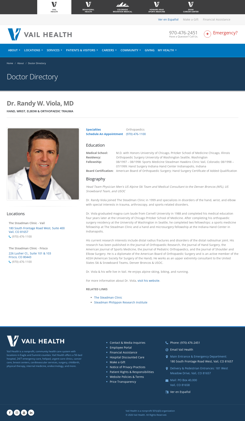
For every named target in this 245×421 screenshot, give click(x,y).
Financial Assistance (216, 19)
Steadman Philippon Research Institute (120, 302)
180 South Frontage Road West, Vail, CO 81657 (201, 361)
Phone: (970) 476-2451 (185, 343)
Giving (150, 50)
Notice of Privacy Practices (127, 367)
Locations (32, 50)
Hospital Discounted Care (127, 357)
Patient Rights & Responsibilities (132, 372)
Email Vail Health (181, 349)
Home (10, 63)
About (13, 50)
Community (129, 50)
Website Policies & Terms (127, 377)
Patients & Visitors (80, 50)
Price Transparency (123, 382)
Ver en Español (168, 19)
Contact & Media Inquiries (127, 343)
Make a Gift (190, 19)
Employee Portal (121, 347)
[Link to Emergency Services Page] (221, 34)
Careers (108, 50)
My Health (166, 50)
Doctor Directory (37, 63)
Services (53, 50)
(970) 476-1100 (136, 134)
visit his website (148, 280)
